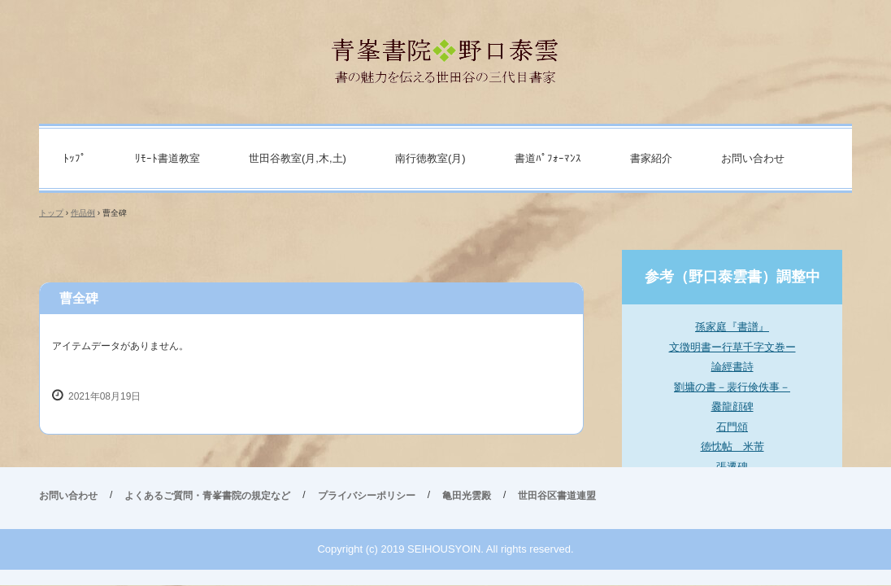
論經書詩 (732, 367)
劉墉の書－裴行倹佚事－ (732, 387)
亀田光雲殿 (466, 495)
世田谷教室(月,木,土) (297, 158)
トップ (51, 212)
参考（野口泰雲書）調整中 (732, 277)
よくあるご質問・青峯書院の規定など (207, 495)
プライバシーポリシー (366, 495)
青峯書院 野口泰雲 (446, 53)
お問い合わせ (753, 158)
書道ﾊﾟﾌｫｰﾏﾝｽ (548, 158)
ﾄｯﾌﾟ (74, 158)
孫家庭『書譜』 (732, 327)
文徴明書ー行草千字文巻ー (732, 347)
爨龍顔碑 (732, 406)
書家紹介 (651, 158)
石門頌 (732, 427)
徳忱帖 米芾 (732, 446)
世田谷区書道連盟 (557, 495)
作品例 (83, 212)
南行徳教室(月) (430, 158)
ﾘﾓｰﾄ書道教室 (167, 158)
